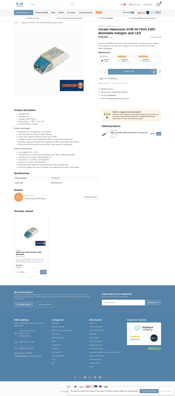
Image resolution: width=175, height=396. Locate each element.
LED (53, 363)
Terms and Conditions (97, 330)
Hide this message (149, 391)
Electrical (55, 349)
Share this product (120, 83)
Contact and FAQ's (96, 327)
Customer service (85, 12)
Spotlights (55, 323)
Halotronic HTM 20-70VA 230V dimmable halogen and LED (42, 23)
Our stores (71, 12)
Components (56, 345)
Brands (61, 12)
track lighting (56, 352)
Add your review (91, 197)
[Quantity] (37, 272)
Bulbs (54, 341)
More (53, 359)
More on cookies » (166, 391)
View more (154, 348)
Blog (53, 12)
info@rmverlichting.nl (26, 348)
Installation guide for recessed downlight (104, 352)
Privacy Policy (94, 338)
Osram (101, 26)
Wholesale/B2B (41, 12)
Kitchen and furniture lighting (62, 330)
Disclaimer (93, 334)
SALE (99, 12)
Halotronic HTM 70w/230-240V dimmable (29, 253)
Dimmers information (96, 356)
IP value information (96, 349)
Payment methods (95, 341)
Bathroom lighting (58, 327)
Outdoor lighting (58, 338)
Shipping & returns (96, 345)
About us (92, 323)
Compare (21, 272)
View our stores (45, 304)
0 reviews (119, 26)
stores (91, 367)
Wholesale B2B (95, 359)
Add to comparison (104, 83)
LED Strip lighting (58, 356)
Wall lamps (56, 334)
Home (16, 23)
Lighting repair (94, 363)
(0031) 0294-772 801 (26, 342)
